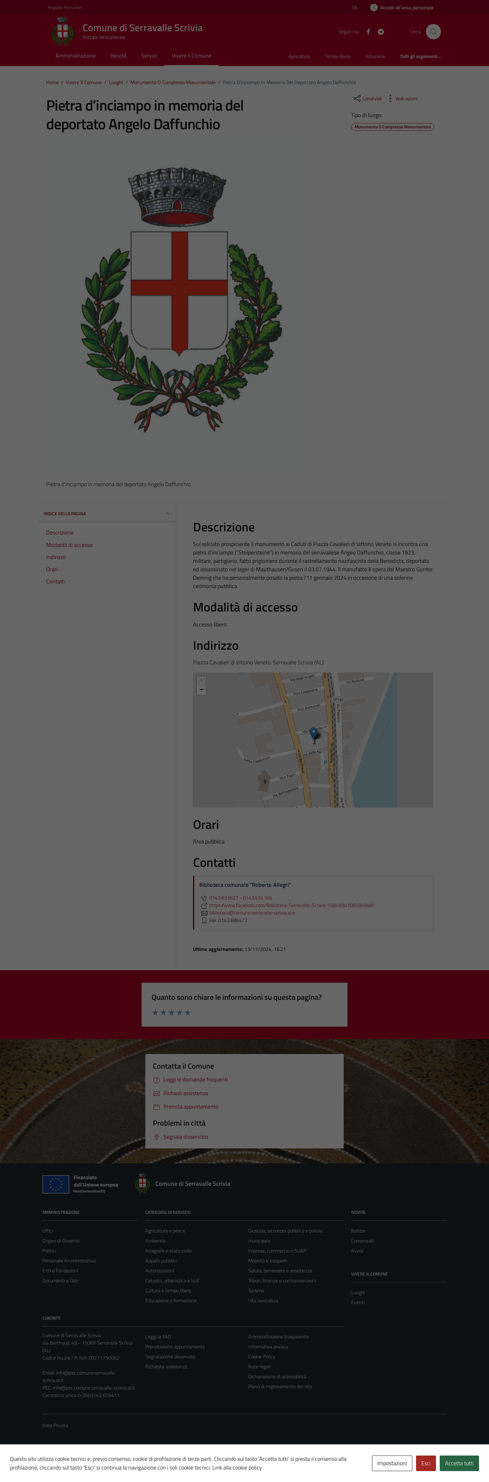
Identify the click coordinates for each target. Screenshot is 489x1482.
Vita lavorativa (263, 1300)
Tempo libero (338, 56)
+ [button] (202, 681)
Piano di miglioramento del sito (280, 1386)
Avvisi (357, 1250)
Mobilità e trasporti (267, 1260)
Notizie (358, 1230)
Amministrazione (76, 55)
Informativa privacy (268, 1346)
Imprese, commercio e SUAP (277, 1250)
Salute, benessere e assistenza (280, 1270)
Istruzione (375, 56)
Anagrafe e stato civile (168, 1250)
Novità (118, 55)
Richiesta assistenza (166, 1366)
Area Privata (55, 1425)
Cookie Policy (261, 1356)
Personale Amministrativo (69, 1260)
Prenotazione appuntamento (175, 1346)
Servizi (149, 55)
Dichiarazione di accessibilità (277, 1376)
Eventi (358, 1302)
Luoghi (358, 1292)
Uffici (47, 1230)
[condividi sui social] (367, 98)
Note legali (259, 1366)
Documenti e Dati (60, 1280)
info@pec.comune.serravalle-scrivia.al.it (94, 1387)
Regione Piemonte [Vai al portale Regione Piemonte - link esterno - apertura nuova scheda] (64, 7)
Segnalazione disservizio (170, 1356)
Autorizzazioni (159, 1270)
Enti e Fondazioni (60, 1270)
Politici (49, 1250)
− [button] (202, 690)
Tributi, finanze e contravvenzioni (282, 1280)
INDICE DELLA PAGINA (107, 514)
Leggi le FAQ (158, 1336)
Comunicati (362, 1240)
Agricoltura (299, 56)
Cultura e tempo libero (168, 1290)
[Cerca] (433, 31)
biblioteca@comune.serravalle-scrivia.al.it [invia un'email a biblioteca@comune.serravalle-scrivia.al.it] (247, 912)
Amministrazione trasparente (278, 1336)
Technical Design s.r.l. (84, 1464)
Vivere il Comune (191, 55)
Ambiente (155, 1240)
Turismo (256, 1290)
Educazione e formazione (171, 1300)
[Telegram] (378, 31)
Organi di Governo (61, 1240)
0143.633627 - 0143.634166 (235, 897)
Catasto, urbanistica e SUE (172, 1280)
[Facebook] (366, 31)
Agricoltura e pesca (165, 1230)
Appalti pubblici (161, 1260)
